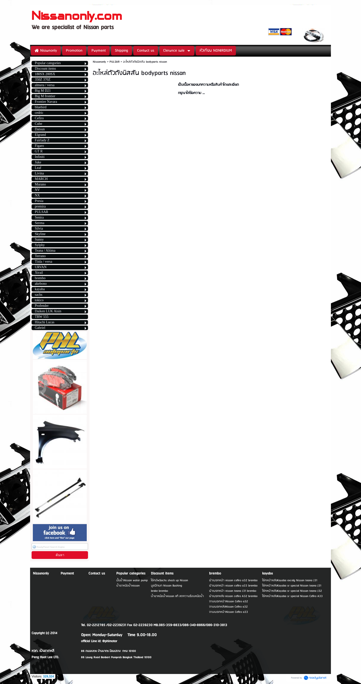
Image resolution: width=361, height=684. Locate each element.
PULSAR (115, 61)
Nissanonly (99, 61)
